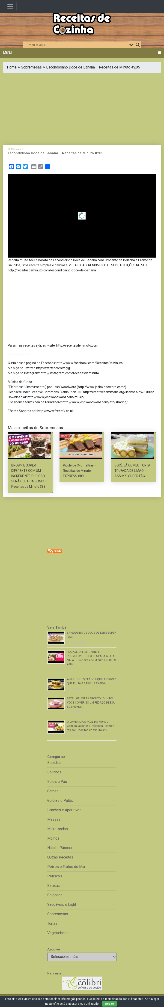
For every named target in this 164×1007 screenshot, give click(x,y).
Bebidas (54, 762)
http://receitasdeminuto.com (77, 345)
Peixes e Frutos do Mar (66, 866)
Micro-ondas (57, 829)
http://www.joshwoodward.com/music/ (56, 397)
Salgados (55, 895)
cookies (37, 999)
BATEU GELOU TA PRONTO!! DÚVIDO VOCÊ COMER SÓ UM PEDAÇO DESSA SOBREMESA (91, 702)
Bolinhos (54, 772)
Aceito (109, 1003)
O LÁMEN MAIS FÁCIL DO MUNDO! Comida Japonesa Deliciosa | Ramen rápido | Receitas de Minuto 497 (90, 726)
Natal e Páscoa (59, 848)
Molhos (53, 838)
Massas (53, 819)
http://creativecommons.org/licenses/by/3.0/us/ (118, 392)
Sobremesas (31, 67)
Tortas (52, 923)
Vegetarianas (58, 933)
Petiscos (54, 876)
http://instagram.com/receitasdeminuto (70, 373)
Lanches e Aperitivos (64, 810)
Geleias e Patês (60, 800)
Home (12, 67)
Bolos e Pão (57, 781)
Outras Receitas (60, 857)
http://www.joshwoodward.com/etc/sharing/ (95, 402)
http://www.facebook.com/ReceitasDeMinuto (90, 363)
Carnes (53, 791)
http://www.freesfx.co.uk (55, 411)
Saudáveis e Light (61, 904)
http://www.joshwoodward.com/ (101, 387)
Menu (7, 52)
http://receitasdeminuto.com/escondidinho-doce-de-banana (52, 270)
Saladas (53, 885)
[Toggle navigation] (10, 6)
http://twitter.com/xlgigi (53, 368)
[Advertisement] (82, 109)
